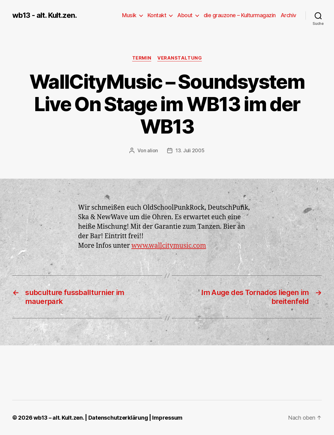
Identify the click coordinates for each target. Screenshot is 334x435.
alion (152, 150)
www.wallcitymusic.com (168, 246)
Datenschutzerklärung (118, 417)
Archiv (288, 15)
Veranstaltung (179, 58)
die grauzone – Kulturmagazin (240, 15)
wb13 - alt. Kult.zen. (44, 15)
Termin (141, 58)
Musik (129, 15)
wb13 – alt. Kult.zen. (58, 417)
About (185, 15)
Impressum (167, 417)
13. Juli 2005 (190, 150)
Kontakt (157, 15)
